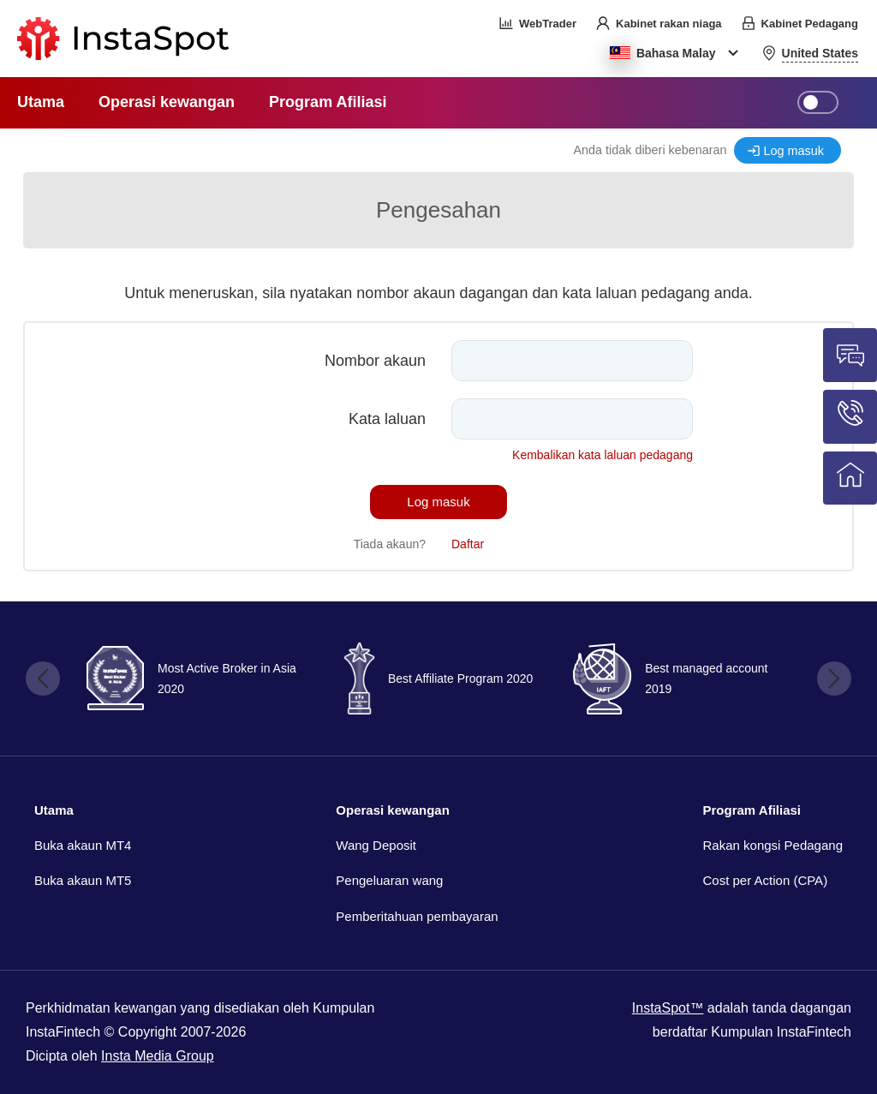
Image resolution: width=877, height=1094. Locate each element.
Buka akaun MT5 (82, 880)
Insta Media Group (157, 1056)
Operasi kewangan (393, 810)
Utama (54, 810)
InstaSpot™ (668, 1008)
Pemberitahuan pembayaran (417, 916)
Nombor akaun (375, 360)
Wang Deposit (376, 845)
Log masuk (794, 151)
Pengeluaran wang (389, 880)
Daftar (467, 544)
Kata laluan (387, 418)
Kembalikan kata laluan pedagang (602, 455)
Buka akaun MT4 (82, 845)
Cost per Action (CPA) (765, 880)
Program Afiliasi (752, 810)
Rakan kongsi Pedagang (773, 845)
